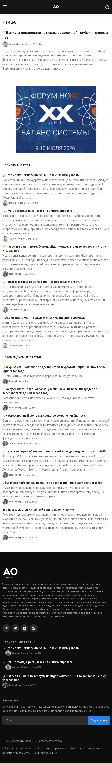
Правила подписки (65, 748)
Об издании (9, 748)
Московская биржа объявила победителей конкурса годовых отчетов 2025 (54, 451)
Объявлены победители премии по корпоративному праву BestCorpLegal (52, 483)
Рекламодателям (90, 748)
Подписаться (99, 720)
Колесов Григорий (14, 44)
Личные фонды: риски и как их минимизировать (39, 211)
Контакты (44, 748)
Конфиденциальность (16, 753)
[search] (107, 7)
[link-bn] (56, 119)
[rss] (34, 628)
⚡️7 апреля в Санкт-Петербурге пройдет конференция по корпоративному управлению (54, 248)
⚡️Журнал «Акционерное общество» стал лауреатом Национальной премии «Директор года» (54, 369)
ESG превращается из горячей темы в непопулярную (38, 509)
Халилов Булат (12, 345)
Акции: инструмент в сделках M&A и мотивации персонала (45, 317)
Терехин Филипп (13, 443)
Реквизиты (28, 748)
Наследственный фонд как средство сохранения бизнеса (45, 415)
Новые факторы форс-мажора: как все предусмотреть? (43, 282)
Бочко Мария (12, 310)
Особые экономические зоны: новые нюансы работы (42, 175)
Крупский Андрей (14, 239)
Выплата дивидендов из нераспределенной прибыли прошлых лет (55, 35)
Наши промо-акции (45, 753)
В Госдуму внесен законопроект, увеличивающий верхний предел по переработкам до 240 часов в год (49, 391)
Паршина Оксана (13, 203)
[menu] (5, 7)
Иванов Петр (12, 274)
